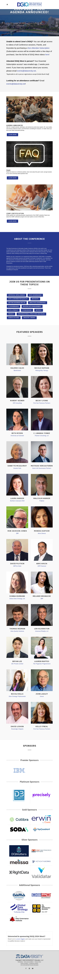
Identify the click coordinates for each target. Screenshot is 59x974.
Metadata (35, 298)
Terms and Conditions (28, 961)
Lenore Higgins (20, 939)
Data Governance (35, 295)
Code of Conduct (24, 963)
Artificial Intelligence (16, 295)
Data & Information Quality (18, 298)
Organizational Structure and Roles (31, 314)
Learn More (12, 134)
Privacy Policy (38, 961)
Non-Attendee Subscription (38, 48)
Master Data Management (32, 306)
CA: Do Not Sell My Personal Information (29, 964)
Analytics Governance (38, 302)
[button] (2, 22)
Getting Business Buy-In (16, 302)
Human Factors (13, 317)
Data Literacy (13, 310)
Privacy (11, 314)
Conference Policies (33, 963)
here (47, 55)
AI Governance (13, 306)
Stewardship (27, 310)
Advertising (20, 961)
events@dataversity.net (26, 71)
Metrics (38, 310)
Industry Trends (29, 317)
